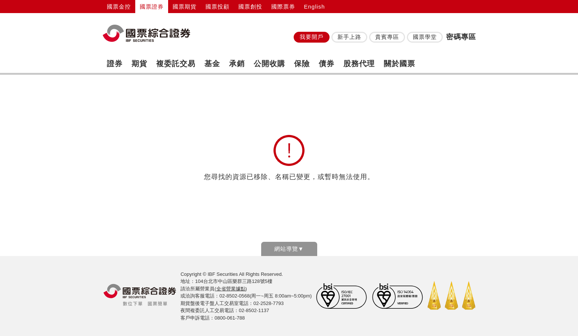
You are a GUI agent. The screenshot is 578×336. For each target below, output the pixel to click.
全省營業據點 (230, 289)
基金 (212, 63)
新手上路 (349, 37)
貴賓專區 (387, 37)
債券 (326, 63)
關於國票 (399, 63)
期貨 (139, 63)
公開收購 (269, 63)
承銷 (237, 63)
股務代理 (359, 63)
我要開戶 (312, 37)
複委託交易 (175, 63)
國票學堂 (425, 37)
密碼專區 (461, 37)
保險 (302, 63)
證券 (115, 63)
